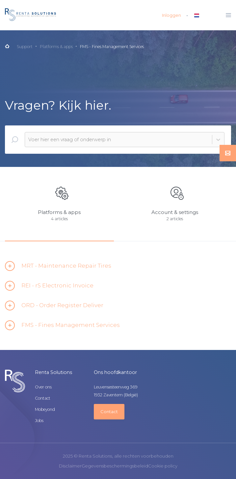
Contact (42, 398)
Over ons (43, 387)
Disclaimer (70, 466)
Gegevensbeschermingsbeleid (115, 466)
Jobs (39, 420)
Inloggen (171, 15)
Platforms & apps (56, 46)
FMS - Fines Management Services (112, 46)
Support (25, 46)
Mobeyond (45, 409)
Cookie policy (162, 466)
